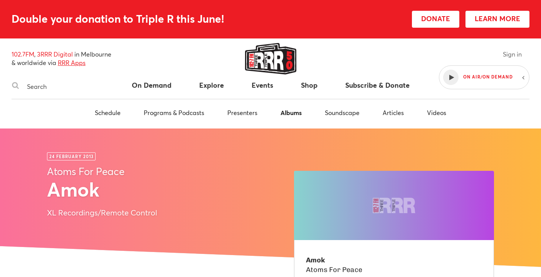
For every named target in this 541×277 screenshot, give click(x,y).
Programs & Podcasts (174, 112)
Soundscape (342, 112)
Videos (436, 112)
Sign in (512, 54)
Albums (291, 112)
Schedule (108, 112)
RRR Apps (72, 62)
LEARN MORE (497, 18)
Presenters (242, 112)
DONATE (435, 18)
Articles (393, 112)
